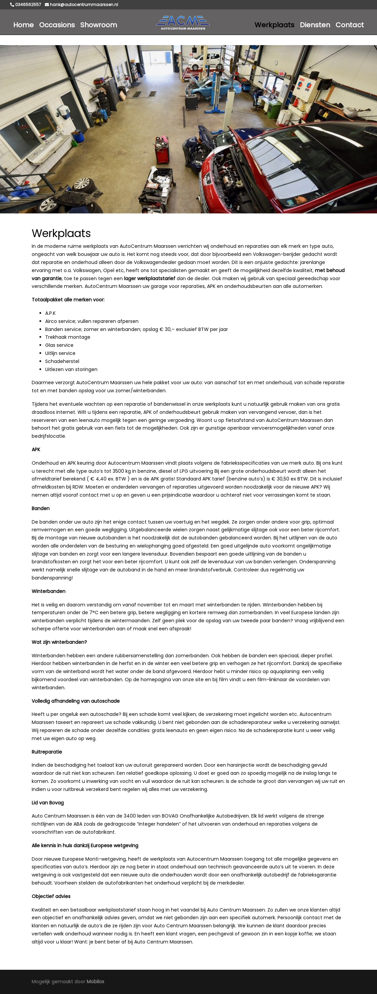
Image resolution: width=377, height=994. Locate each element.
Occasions (57, 25)
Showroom (98, 25)
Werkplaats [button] (274, 25)
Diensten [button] (315, 25)
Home (23, 25)
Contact (350, 25)
